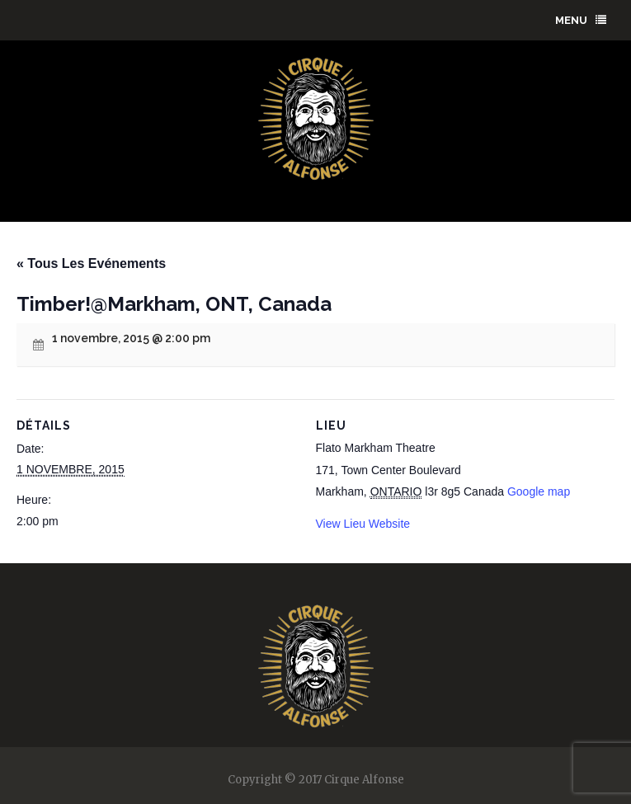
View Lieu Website (363, 523)
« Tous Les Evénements (91, 263)
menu (580, 20)
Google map (538, 491)
